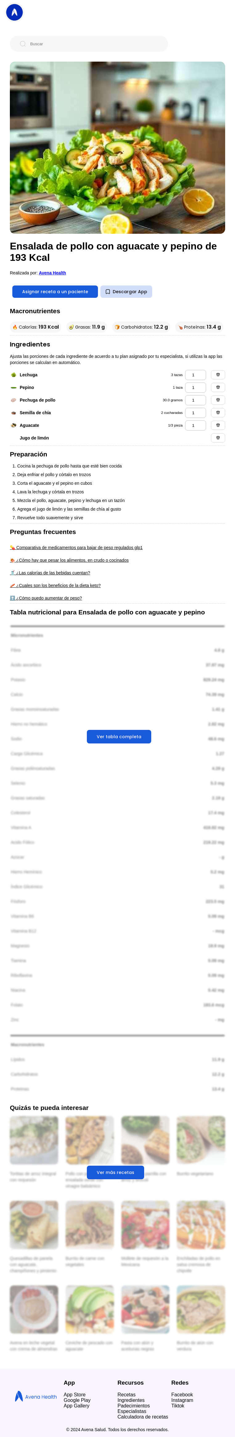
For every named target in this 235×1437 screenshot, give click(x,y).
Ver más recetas (115, 1172)
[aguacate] (195, 425)
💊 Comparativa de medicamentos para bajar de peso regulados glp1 (76, 547)
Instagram (182, 1400)
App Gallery (77, 1405)
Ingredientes (131, 1400)
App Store (75, 1394)
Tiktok (177, 1405)
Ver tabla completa (119, 737)
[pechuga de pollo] (195, 400)
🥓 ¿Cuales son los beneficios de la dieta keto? (55, 585)
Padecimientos (134, 1405)
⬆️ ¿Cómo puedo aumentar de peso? (46, 598)
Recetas (127, 1394)
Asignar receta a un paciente (55, 292)
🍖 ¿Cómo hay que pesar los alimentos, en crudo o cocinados (69, 560)
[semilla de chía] (195, 413)
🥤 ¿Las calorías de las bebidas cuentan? (50, 572)
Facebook (182, 1394)
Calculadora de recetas (143, 1416)
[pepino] (195, 388)
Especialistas (132, 1411)
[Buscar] (94, 44)
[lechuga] (195, 375)
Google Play (77, 1400)
